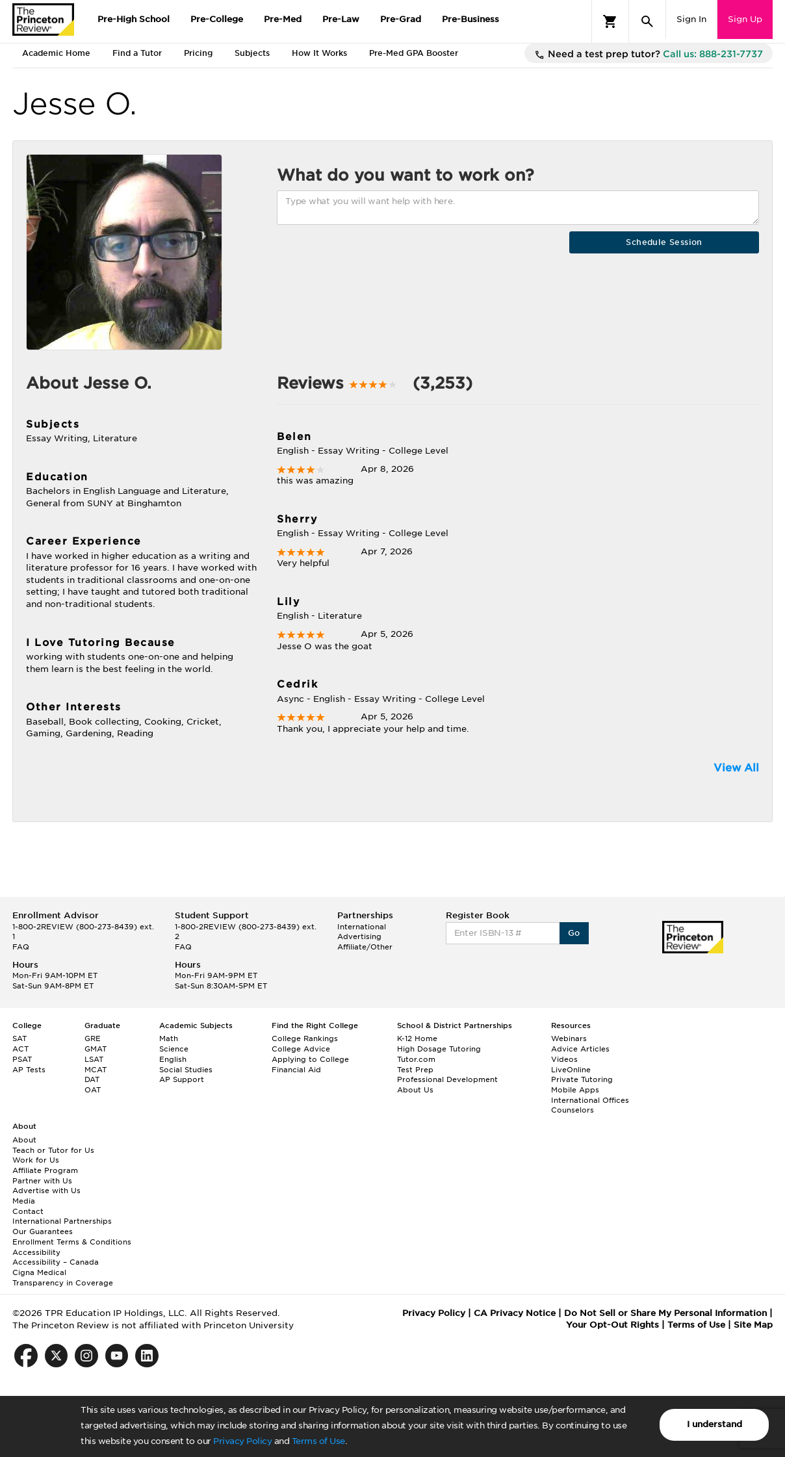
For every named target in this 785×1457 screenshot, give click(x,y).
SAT (19, 1038)
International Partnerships (62, 1221)
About (24, 1139)
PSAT (22, 1059)
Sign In (691, 19)
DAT (91, 1079)
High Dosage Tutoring (439, 1048)
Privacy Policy (242, 1441)
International (361, 926)
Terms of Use (318, 1441)
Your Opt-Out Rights (612, 1325)
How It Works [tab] (319, 53)
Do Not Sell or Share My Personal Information (665, 1313)
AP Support (181, 1079)
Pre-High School (133, 19)
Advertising (359, 936)
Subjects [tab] (252, 53)
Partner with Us (42, 1180)
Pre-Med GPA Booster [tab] (413, 53)
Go (574, 933)
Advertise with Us (46, 1190)
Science (173, 1048)
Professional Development (447, 1079)
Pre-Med (283, 19)
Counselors (572, 1110)
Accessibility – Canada (55, 1262)
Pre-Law (340, 19)
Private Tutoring (582, 1079)
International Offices (590, 1100)
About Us (415, 1089)
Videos (564, 1059)
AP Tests (28, 1069)
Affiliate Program (45, 1170)
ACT (20, 1048)
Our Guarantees (42, 1231)
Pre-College (216, 19)
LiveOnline (571, 1069)
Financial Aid (296, 1069)
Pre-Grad (400, 19)
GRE (92, 1038)
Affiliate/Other (364, 946)
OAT (92, 1089)
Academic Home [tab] (56, 53)
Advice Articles (580, 1048)
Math (168, 1038)
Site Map (753, 1325)
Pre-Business (470, 19)
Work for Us (35, 1160)
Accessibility (36, 1252)
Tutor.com (416, 1059)
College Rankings (305, 1038)
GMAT (95, 1048)
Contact (28, 1211)
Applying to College (310, 1059)
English (173, 1059)
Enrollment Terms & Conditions (71, 1241)
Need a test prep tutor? (648, 54)
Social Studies (185, 1069)
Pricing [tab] (198, 53)
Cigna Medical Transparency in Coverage (62, 1277)
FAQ (20, 946)
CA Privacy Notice (515, 1313)
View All (736, 768)
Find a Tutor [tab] (137, 53)
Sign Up (745, 19)
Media (23, 1201)
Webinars (569, 1038)
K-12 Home (417, 1038)
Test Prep (415, 1069)
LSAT (93, 1059)
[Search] (647, 21)
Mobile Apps (575, 1089)
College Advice (301, 1048)
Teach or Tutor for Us (53, 1150)
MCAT (95, 1069)
